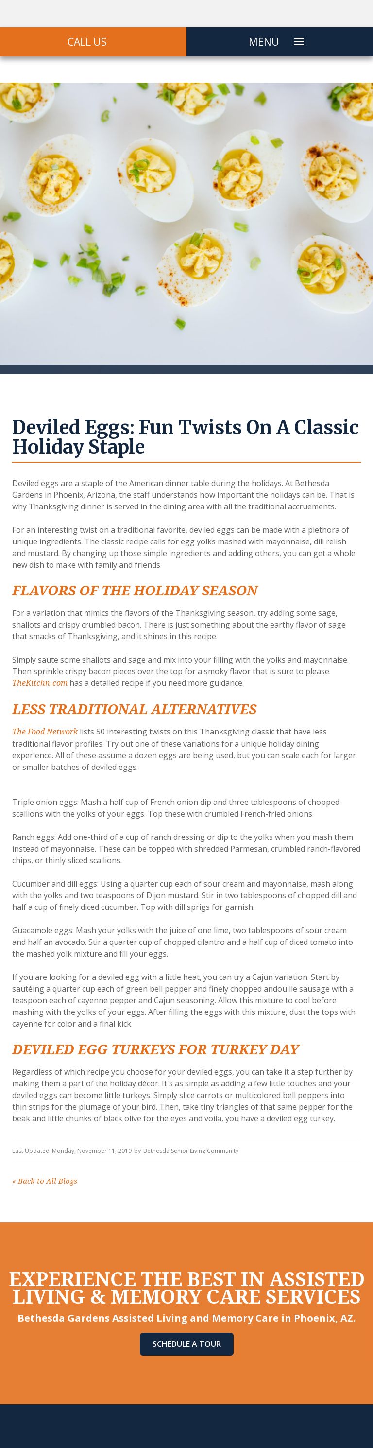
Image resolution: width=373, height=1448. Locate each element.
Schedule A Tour (187, 1344)
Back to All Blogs (44, 1181)
